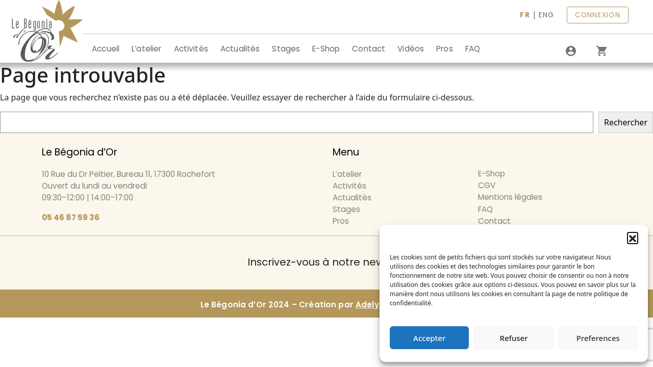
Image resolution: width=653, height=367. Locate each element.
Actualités (240, 48)
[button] (632, 237)
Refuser (513, 338)
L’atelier (146, 48)
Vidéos (410, 48)
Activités (191, 48)
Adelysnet (376, 304)
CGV (486, 185)
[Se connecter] (571, 51)
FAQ (472, 48)
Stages (286, 48)
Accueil (105, 48)
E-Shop (326, 48)
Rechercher (625, 122)
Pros (444, 48)
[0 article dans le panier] (601, 51)
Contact (368, 48)
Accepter (429, 338)
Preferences (598, 338)
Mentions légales (510, 197)
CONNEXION (597, 15)
